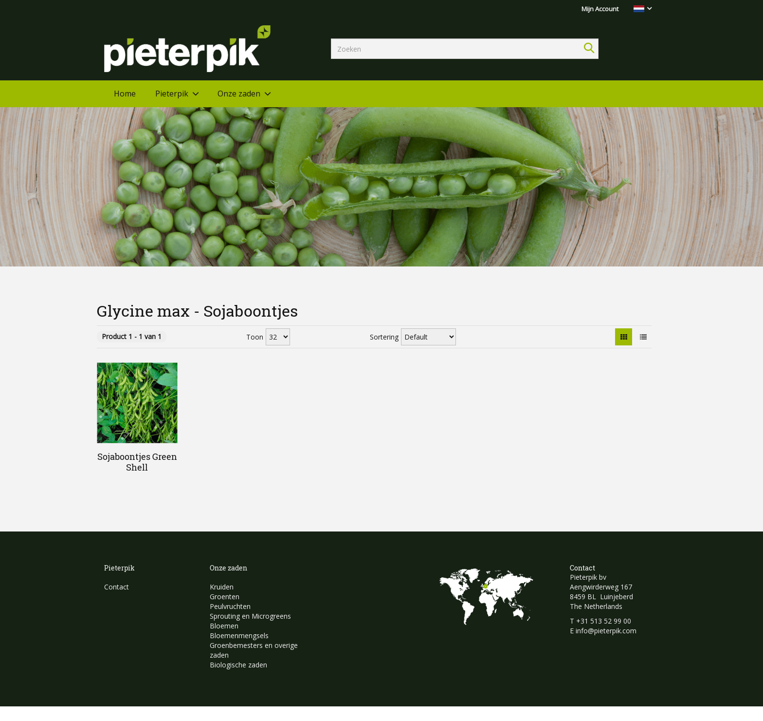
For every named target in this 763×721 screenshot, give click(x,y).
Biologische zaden (238, 664)
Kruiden (222, 586)
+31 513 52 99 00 (603, 621)
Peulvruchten (230, 606)
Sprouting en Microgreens (250, 616)
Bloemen (224, 625)
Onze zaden (239, 93)
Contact (116, 586)
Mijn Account (599, 8)
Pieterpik (171, 93)
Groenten (224, 596)
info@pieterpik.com (606, 630)
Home (125, 93)
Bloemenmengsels (239, 635)
